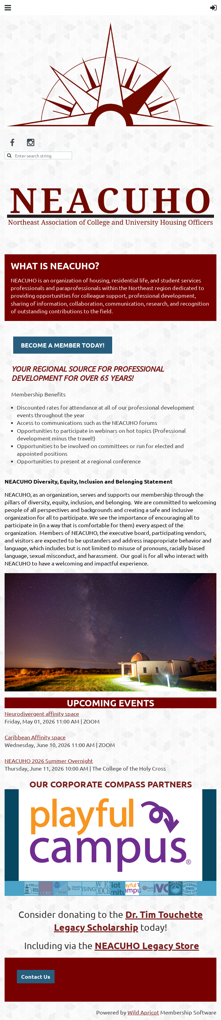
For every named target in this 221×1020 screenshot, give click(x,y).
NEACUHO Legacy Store (147, 945)
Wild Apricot (143, 1012)
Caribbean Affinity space (35, 737)
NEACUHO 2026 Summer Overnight (49, 760)
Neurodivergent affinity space (42, 713)
